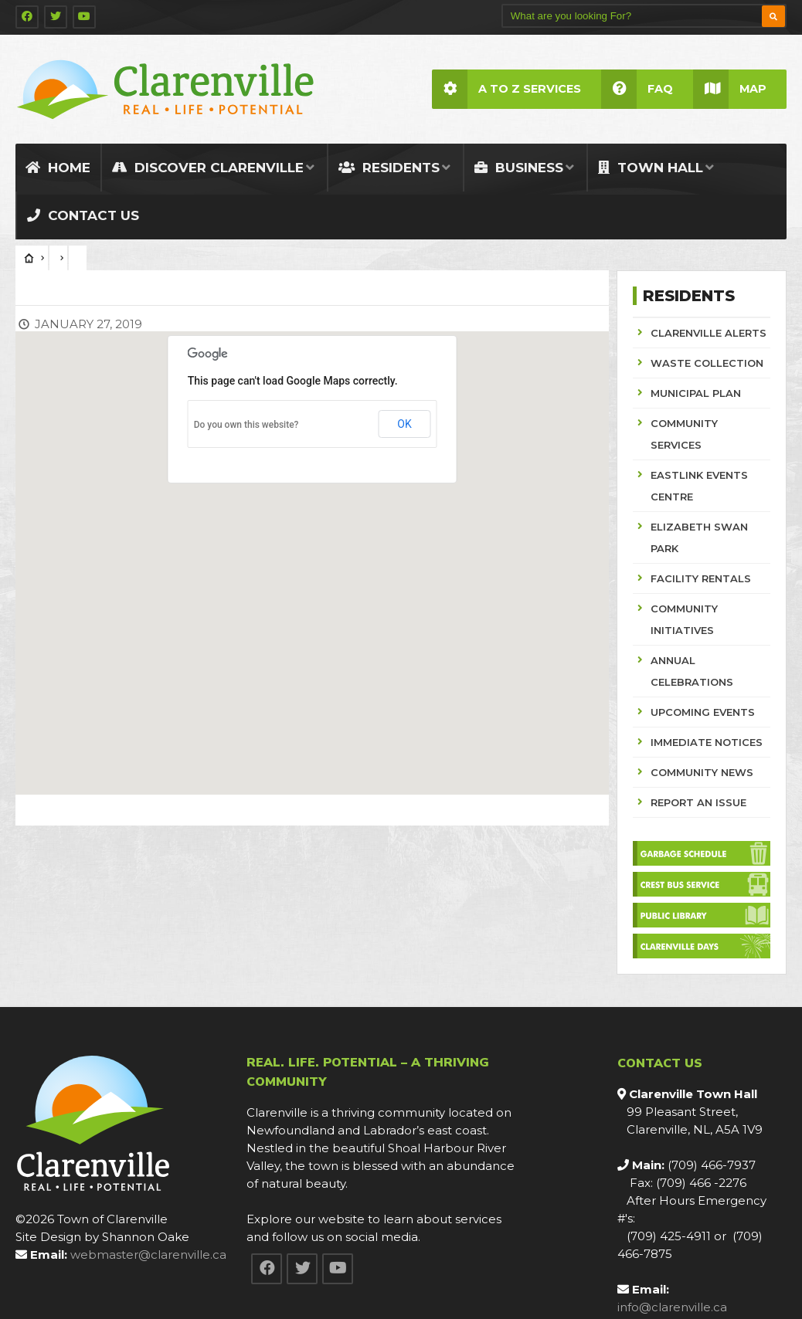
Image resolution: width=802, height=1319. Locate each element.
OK (404, 424)
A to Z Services (506, 89)
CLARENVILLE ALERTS (708, 333)
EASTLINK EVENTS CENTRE (699, 486)
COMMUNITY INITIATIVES (684, 619)
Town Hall (650, 167)
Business (518, 167)
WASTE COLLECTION (707, 363)
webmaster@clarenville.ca (148, 1254)
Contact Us (83, 215)
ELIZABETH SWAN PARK (699, 537)
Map (729, 89)
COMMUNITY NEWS (702, 772)
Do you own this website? (246, 424)
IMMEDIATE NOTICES (707, 742)
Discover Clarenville (208, 167)
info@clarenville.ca (672, 1307)
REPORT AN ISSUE (698, 802)
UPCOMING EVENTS (703, 712)
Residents (389, 167)
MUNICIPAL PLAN (696, 393)
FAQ (637, 89)
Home (57, 167)
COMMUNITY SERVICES (684, 434)
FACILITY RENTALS (701, 578)
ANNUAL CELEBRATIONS (692, 671)
